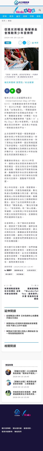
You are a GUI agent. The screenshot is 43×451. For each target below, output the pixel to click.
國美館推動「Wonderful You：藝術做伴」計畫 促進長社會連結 (30, 293)
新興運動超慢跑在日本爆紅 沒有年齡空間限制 (12, 291)
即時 (5, 16)
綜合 (7, 43)
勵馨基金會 (19, 270)
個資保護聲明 (7, 431)
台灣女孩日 (31, 270)
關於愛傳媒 (6, 428)
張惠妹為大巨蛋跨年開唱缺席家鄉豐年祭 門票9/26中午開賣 (21, 324)
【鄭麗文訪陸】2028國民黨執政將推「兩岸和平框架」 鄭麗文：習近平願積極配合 (25, 373)
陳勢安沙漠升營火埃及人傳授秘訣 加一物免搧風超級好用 (22, 332)
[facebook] (7, 91)
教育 (12, 16)
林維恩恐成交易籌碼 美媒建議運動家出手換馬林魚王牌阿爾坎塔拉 (24, 394)
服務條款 (27, 428)
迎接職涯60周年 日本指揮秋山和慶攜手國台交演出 (22, 316)
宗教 (32, 16)
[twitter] (12, 91)
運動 (39, 16)
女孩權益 (20, 274)
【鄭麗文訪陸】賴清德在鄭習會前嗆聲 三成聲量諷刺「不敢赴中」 (24, 383)
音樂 (25, 16)
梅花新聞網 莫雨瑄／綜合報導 (19, 82)
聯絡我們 (18, 431)
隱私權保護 (17, 428)
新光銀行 (9, 274)
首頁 (3, 21)
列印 (35, 43)
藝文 (18, 16)
